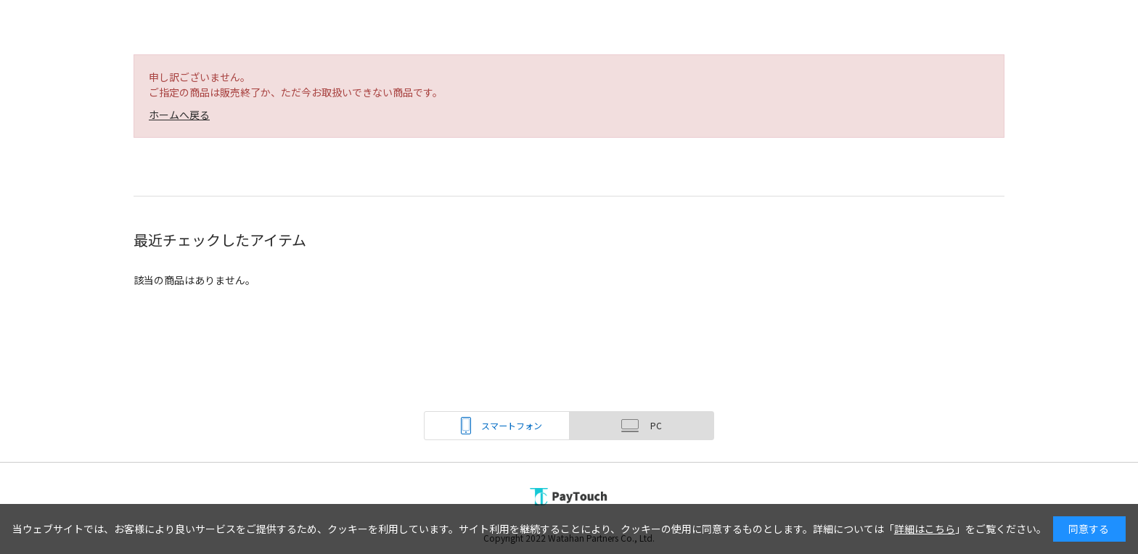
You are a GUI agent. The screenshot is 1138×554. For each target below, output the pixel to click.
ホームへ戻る (179, 114)
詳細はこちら (924, 528)
